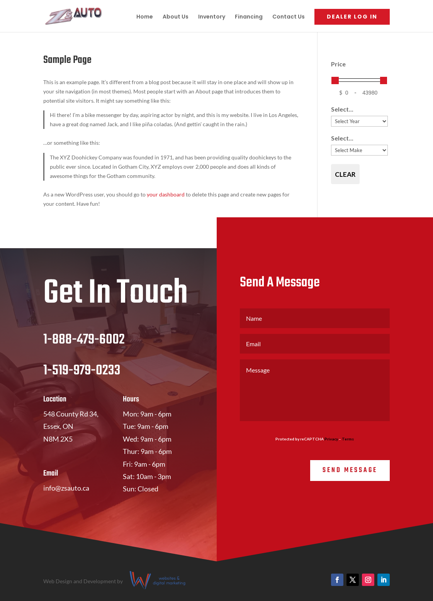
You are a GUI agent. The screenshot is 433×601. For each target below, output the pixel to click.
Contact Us (288, 17)
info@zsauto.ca (66, 488)
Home (144, 17)
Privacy (331, 439)
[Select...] (359, 121)
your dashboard (166, 194)
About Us (175, 17)
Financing (249, 17)
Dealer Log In (352, 16)
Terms (348, 439)
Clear (345, 174)
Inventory (211, 17)
